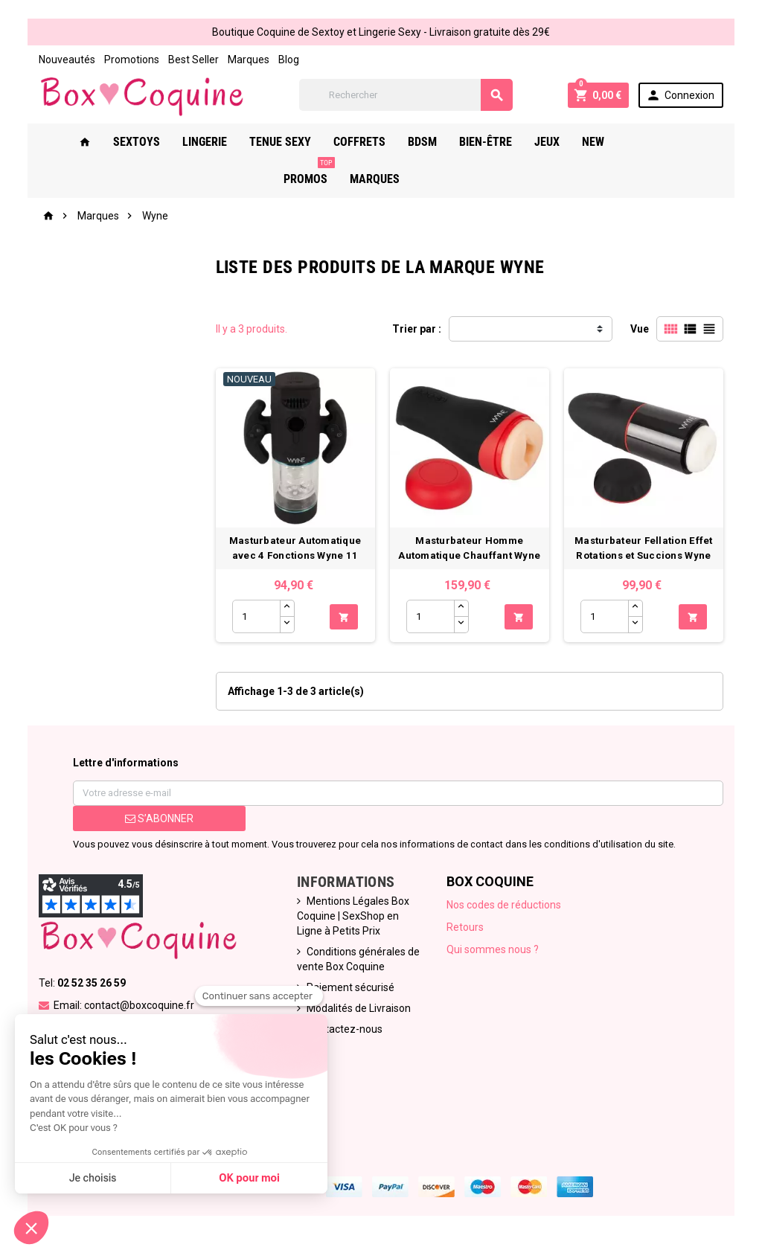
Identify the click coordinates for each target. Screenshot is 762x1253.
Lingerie (211, 142)
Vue (639, 329)
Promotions (131, 59)
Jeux (553, 142)
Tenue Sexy (287, 142)
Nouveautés (67, 59)
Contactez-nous (344, 1029)
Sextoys (143, 142)
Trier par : (416, 329)
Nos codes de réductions (503, 905)
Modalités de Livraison (359, 1008)
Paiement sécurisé (350, 987)
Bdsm (429, 142)
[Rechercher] (406, 95)
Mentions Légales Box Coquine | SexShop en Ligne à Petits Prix (353, 916)
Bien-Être (492, 142)
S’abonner (159, 818)
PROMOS (659, 136)
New (600, 142)
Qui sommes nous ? (492, 949)
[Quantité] (256, 616)
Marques (248, 59)
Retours (465, 927)
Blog (288, 59)
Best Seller (193, 59)
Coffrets (366, 142)
